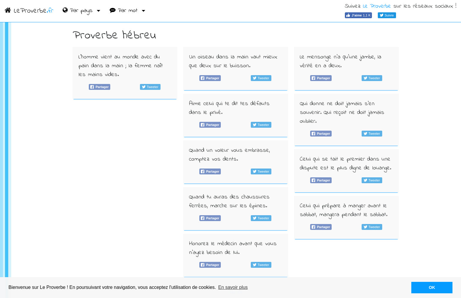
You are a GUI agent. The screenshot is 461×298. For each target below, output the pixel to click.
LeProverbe (29, 11)
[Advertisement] (125, 146)
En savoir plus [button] (233, 287)
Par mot (125, 10)
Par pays (79, 10)
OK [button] (432, 287)
